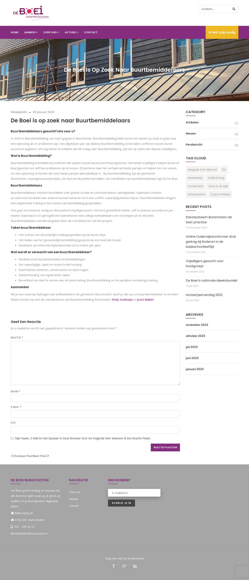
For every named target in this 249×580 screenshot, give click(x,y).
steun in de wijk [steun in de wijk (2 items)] (218, 186)
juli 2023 (192, 347)
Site (13, 422)
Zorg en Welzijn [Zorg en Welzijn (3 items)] (220, 194)
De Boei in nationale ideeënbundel (211, 280)
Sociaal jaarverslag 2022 (204, 295)
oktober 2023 (195, 336)
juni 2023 (192, 358)
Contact (91, 32)
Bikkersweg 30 (24, 513)
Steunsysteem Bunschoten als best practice (209, 219)
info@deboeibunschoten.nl (29, 533)
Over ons (51, 32)
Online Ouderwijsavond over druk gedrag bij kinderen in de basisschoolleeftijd (211, 241)
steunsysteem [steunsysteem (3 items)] (196, 194)
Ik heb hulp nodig (222, 32)
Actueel (71, 32)
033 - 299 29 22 (23, 527)
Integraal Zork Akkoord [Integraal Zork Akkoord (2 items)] (202, 169)
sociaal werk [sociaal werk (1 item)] (195, 186)
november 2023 (197, 325)
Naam (16, 391)
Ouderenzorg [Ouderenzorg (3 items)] (216, 178)
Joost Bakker (145, 299)
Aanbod (31, 32)
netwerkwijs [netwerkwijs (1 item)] (195, 178)
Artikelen (192, 122)
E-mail (16, 407)
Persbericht (19, 112)
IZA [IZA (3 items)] (224, 169)
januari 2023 (195, 369)
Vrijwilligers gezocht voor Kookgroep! (205, 263)
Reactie (17, 337)
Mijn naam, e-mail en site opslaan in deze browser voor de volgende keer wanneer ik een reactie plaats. (83, 438)
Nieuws (191, 133)
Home (14, 32)
